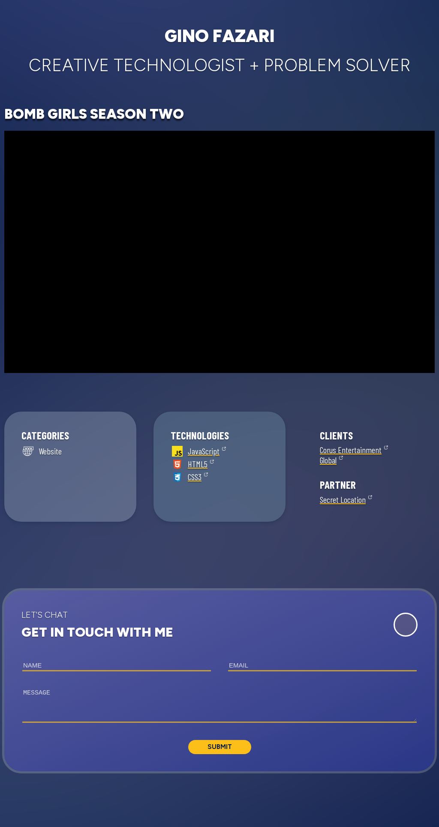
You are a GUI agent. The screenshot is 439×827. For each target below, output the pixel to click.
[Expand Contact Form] (406, 625)
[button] (219, 680)
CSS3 (194, 477)
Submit (219, 747)
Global (328, 460)
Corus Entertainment (351, 450)
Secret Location (343, 499)
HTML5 (197, 464)
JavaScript (204, 451)
